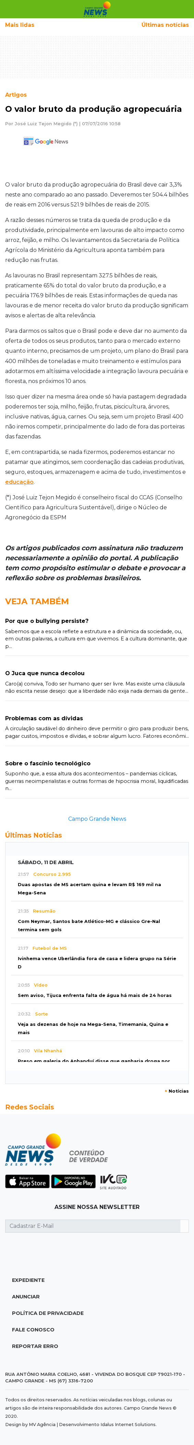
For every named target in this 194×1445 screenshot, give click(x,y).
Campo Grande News (97, 819)
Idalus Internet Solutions (128, 1424)
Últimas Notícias (33, 835)
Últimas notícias (165, 25)
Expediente (28, 1280)
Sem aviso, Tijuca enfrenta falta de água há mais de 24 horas (95, 995)
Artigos (16, 95)
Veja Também (37, 601)
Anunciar (26, 1297)
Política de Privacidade (48, 1313)
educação (19, 482)
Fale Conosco (33, 1330)
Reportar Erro (35, 1346)
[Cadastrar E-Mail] (93, 1226)
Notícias (177, 1091)
